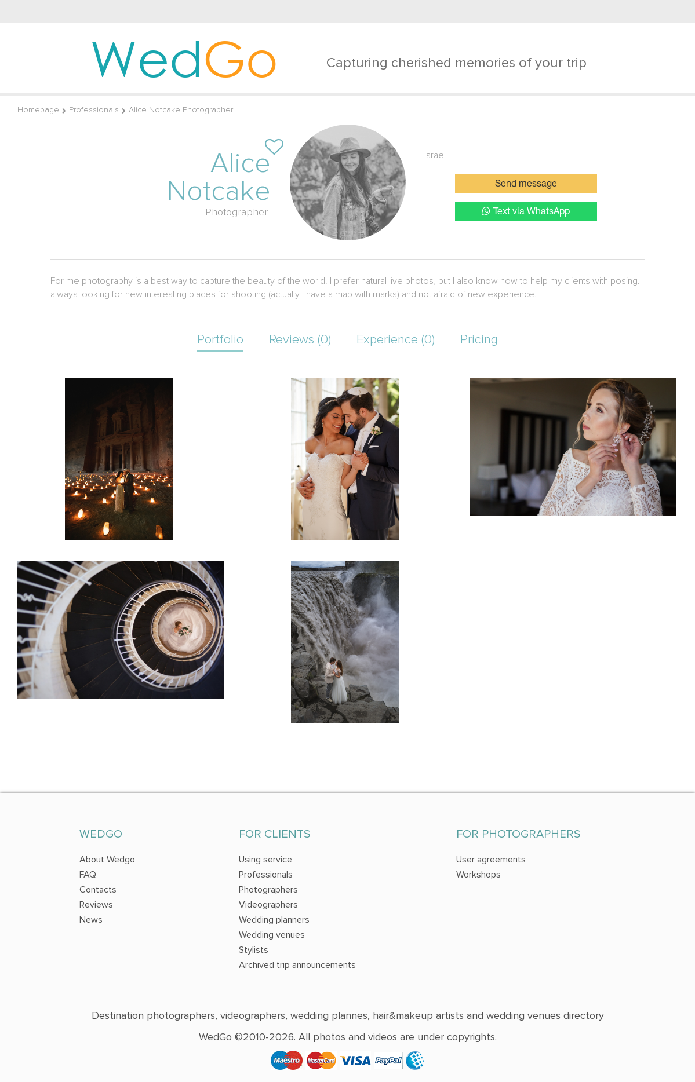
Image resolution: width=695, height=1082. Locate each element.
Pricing (479, 340)
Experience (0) (395, 340)
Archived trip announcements (297, 965)
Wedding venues (272, 935)
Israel (435, 155)
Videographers (268, 905)
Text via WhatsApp (526, 211)
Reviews (96, 905)
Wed (184, 58)
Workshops (478, 874)
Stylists (253, 950)
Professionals (94, 110)
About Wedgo (107, 859)
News (91, 920)
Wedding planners (274, 920)
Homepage (38, 110)
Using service (265, 859)
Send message (526, 184)
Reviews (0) (300, 340)
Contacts (98, 889)
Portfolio (220, 340)
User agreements (491, 859)
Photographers (268, 889)
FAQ (87, 874)
